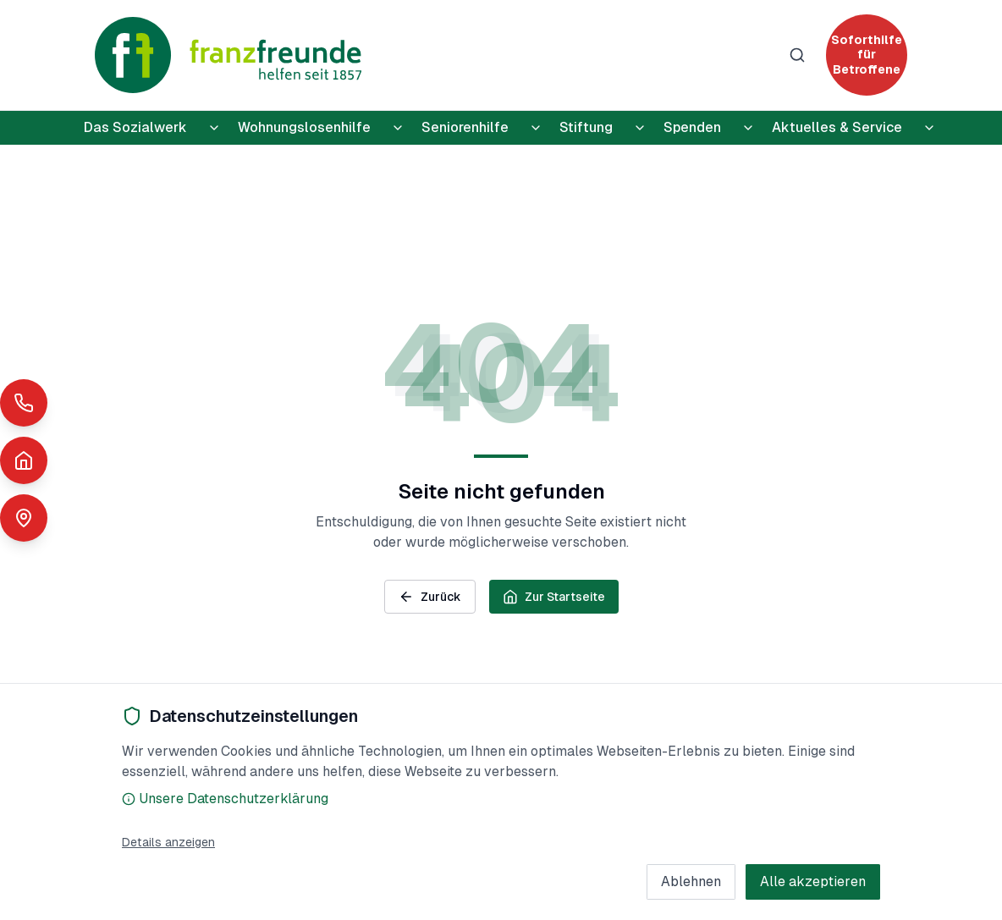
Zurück (430, 596)
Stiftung (586, 127)
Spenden (692, 127)
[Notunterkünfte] (23, 460)
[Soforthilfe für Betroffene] (866, 55)
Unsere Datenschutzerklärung (225, 799)
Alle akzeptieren (813, 881)
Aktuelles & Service (837, 127)
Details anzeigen (168, 842)
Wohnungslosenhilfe (304, 127)
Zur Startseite (554, 596)
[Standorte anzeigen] (23, 518)
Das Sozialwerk (135, 127)
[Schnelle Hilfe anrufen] (23, 403)
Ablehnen (691, 881)
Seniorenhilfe (465, 127)
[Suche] (797, 55)
